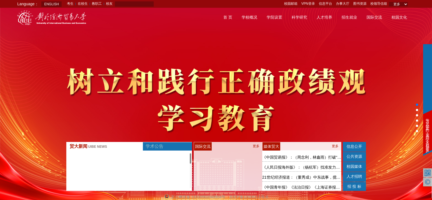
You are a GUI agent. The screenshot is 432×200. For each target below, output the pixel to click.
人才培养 (324, 17)
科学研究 (299, 17)
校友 (109, 4)
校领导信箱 (378, 4)
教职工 (97, 4)
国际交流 (374, 17)
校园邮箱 (290, 4)
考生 (70, 4)
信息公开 (354, 146)
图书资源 (360, 4)
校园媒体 (354, 166)
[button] (417, 105)
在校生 (83, 4)
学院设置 (274, 17)
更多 (256, 146)
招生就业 (349, 17)
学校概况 (249, 17)
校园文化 (399, 17)
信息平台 (325, 4)
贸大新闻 (88, 146)
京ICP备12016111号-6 (248, 197)
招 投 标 (354, 186)
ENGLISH (51, 4)
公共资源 (354, 156)
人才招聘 (354, 176)
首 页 (227, 17)
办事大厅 (342, 4)
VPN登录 (308, 4)
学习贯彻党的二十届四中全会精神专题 (427, 132)
